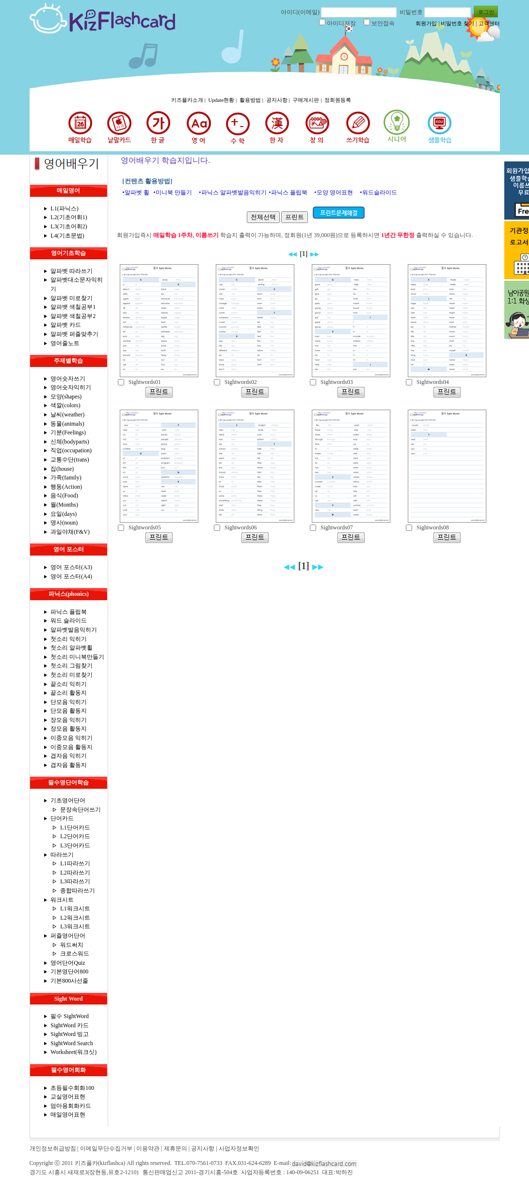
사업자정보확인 (239, 1148)
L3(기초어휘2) (68, 226)
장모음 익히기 (68, 720)
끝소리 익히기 (68, 684)
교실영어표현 (67, 1096)
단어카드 (62, 818)
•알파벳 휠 (135, 192)
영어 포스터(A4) (71, 576)
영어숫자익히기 (70, 387)
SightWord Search (71, 1043)
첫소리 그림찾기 (71, 665)
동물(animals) (67, 423)
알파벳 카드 (65, 324)
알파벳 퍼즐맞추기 (74, 334)
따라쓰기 (62, 854)
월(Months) (64, 504)
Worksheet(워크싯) (73, 1052)
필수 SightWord (69, 1016)
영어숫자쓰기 (67, 378)
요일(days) (63, 513)
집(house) (62, 468)
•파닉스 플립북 (288, 192)
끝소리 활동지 (68, 692)
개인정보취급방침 (53, 1148)
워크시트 (62, 899)
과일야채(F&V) (70, 531)
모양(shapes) (65, 396)
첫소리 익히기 (68, 639)
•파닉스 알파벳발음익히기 (232, 192)
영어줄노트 (65, 343)
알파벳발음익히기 (73, 629)
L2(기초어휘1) (68, 217)
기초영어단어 (67, 800)
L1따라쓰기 (75, 863)
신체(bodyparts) (69, 441)
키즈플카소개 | (189, 100)
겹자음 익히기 (68, 755)
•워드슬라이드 (378, 192)
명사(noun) (64, 522)
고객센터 (489, 23)
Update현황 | (223, 100)
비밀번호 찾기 (457, 23)
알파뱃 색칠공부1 (73, 306)
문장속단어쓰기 (80, 809)
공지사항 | (278, 100)
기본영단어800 (69, 971)
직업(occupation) (71, 450)
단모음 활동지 (68, 710)
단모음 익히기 (68, 702)
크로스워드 (74, 953)
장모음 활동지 (68, 728)
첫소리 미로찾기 (71, 674)
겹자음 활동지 (68, 765)
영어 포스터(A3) (71, 567)
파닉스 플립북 (68, 611)
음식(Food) (64, 495)
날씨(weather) (67, 414)
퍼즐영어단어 (67, 935)
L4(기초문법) (67, 235)
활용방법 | (252, 100)
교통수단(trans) (69, 459)
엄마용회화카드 (70, 1105)
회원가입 (426, 23)
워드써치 (71, 944)
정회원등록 (337, 100)
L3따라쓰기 (75, 881)
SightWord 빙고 (69, 1034)
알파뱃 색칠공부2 (73, 316)
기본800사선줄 (69, 980)
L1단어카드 (75, 827)
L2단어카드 (75, 836)
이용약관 (148, 1148)
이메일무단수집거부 (106, 1148)
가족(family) (65, 477)
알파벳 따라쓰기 (71, 271)
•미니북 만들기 (172, 192)
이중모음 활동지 (71, 747)
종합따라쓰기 (77, 890)
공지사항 (202, 1148)
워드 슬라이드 (68, 620)
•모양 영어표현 (333, 192)
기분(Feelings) (68, 432)
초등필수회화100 (72, 1087)
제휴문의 (175, 1148)
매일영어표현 (67, 1114)
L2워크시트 (75, 917)
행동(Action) (66, 486)
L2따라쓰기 (75, 872)
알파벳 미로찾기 (71, 298)
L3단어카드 (75, 845)
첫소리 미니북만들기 (77, 657)
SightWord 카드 (69, 1025)
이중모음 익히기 (71, 737)
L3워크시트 (75, 926)
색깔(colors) (65, 405)
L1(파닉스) (64, 208)
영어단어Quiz (67, 962)
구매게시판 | (307, 100)
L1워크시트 (75, 908)
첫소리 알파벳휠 (71, 647)
